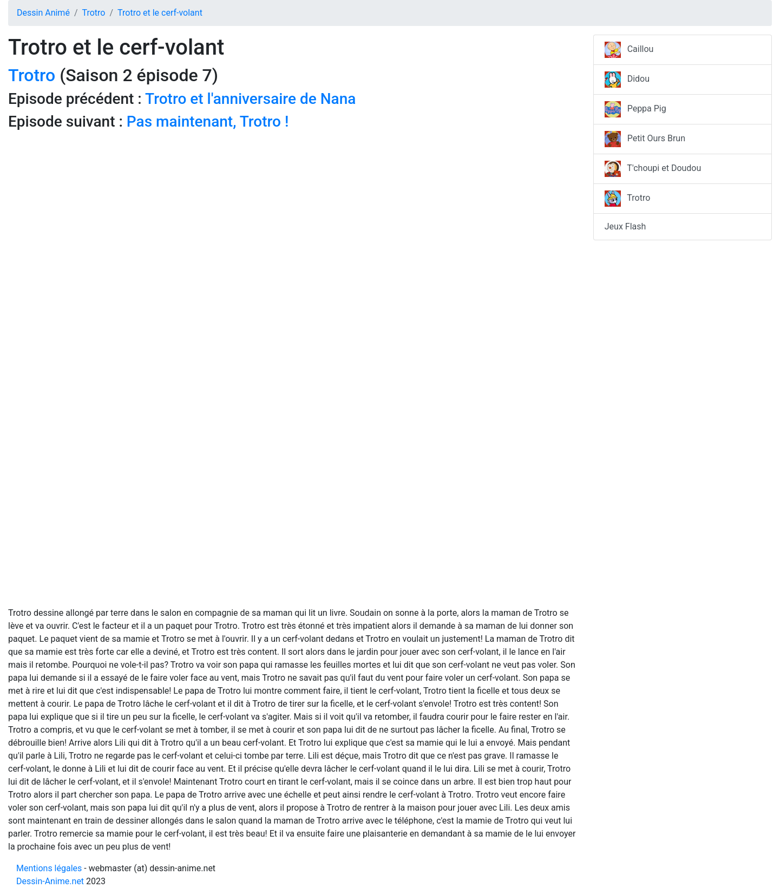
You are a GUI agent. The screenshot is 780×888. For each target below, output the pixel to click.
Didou (627, 79)
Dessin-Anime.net (50, 881)
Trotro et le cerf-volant (159, 13)
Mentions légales (49, 868)
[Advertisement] (292, 211)
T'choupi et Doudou (653, 169)
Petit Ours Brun (645, 139)
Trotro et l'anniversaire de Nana (250, 99)
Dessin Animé (43, 13)
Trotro (93, 13)
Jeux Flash (625, 226)
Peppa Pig (635, 109)
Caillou (629, 50)
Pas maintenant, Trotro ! (208, 121)
